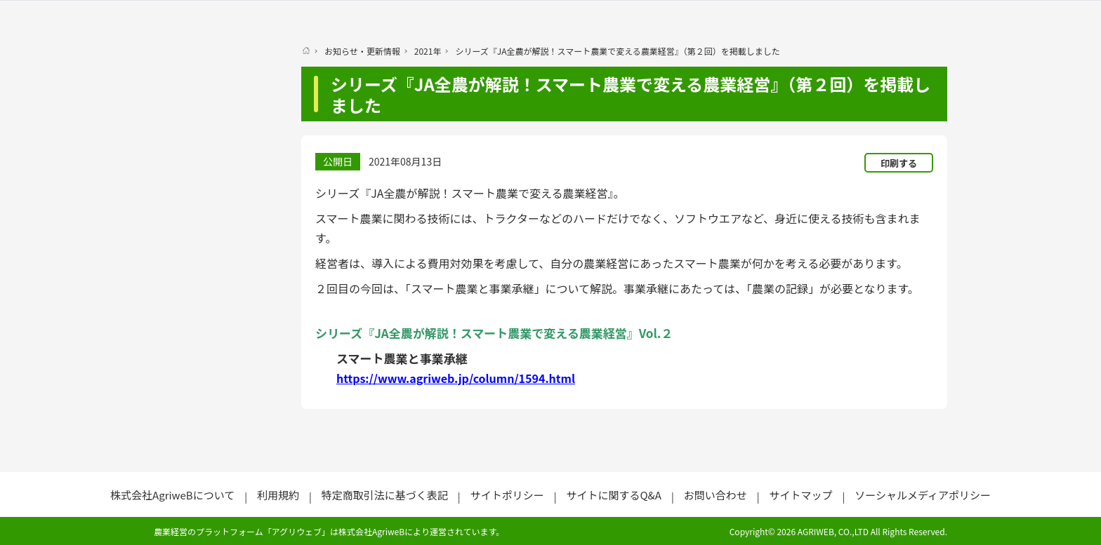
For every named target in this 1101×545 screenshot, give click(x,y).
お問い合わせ (715, 494)
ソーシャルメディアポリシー (923, 494)
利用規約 (278, 494)
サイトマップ (800, 494)
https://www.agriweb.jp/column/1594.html (455, 378)
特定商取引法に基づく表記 (385, 494)
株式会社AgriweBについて (172, 494)
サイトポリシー (507, 494)
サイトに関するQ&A (613, 494)
